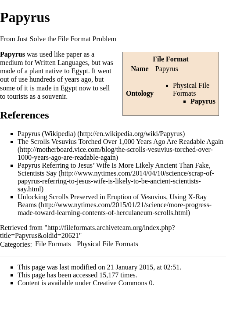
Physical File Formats (191, 89)
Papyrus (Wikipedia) (46, 133)
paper (74, 54)
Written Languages (61, 62)
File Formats (53, 244)
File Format (170, 59)
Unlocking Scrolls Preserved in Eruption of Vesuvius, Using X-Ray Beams (112, 200)
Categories (15, 244)
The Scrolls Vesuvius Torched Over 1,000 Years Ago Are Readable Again (120, 141)
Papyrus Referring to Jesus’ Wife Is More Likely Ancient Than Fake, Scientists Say (114, 169)
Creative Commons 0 (123, 283)
